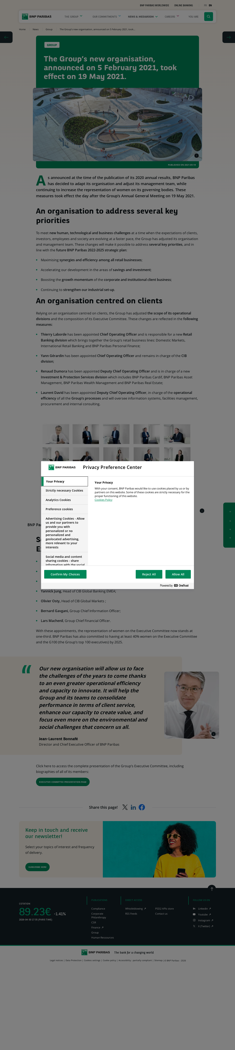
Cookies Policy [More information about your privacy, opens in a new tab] (103, 500)
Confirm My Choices (65, 574)
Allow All (178, 574)
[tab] (64, 481)
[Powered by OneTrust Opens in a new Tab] (176, 585)
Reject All (149, 574)
